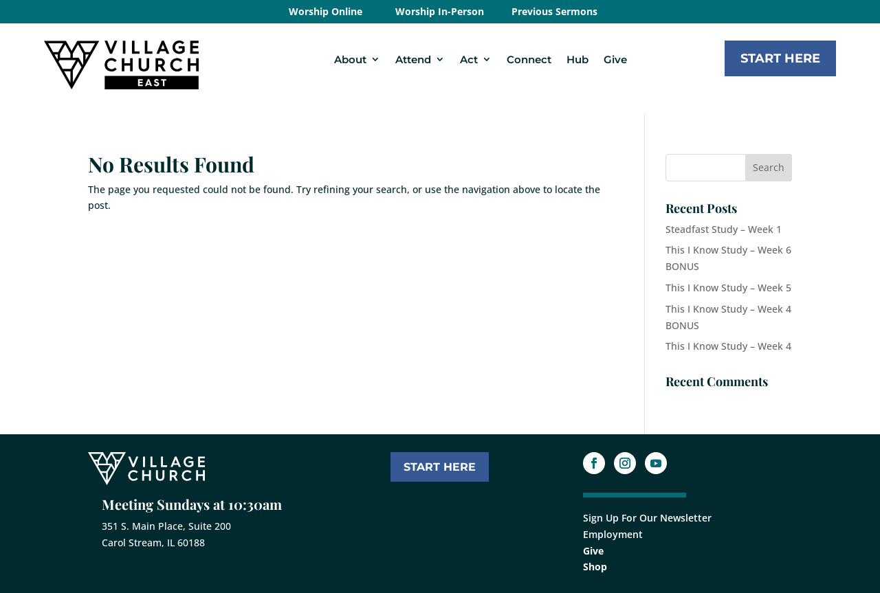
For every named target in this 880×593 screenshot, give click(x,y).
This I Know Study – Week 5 (728, 287)
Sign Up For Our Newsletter (647, 517)
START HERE (440, 466)
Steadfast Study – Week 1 (724, 229)
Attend (413, 59)
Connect (529, 59)
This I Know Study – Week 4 (728, 346)
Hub (577, 59)
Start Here (780, 58)
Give (615, 59)
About (350, 59)
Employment (613, 534)
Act (469, 59)
